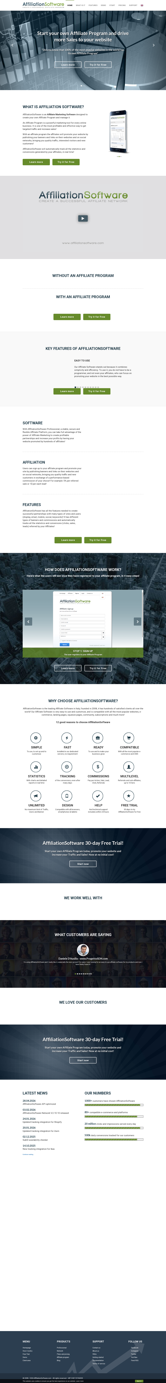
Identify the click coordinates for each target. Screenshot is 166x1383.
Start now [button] (83, 864)
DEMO (103, 5)
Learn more (80, 1381)
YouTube (132, 1357)
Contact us (96, 1348)
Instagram (133, 1351)
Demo (25, 1357)
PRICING (122, 5)
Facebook (133, 1348)
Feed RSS (133, 1360)
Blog (58, 1360)
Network (60, 1351)
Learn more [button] (68, 64)
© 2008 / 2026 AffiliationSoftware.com (53, 1378)
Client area (26, 1360)
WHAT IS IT (80, 5)
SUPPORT (133, 5)
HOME (70, 5)
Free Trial (26, 1354)
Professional (61, 1348)
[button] (142, 5)
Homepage (27, 1348)
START (112, 5)
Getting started (98, 1357)
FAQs (95, 1354)
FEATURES (93, 5)
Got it (139, 1381)
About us (96, 1351)
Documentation (98, 1360)
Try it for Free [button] (98, 64)
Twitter (132, 1354)
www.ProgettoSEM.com (94, 958)
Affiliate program (63, 1357)
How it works (27, 1351)
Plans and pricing (63, 1354)
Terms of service (99, 1364)
